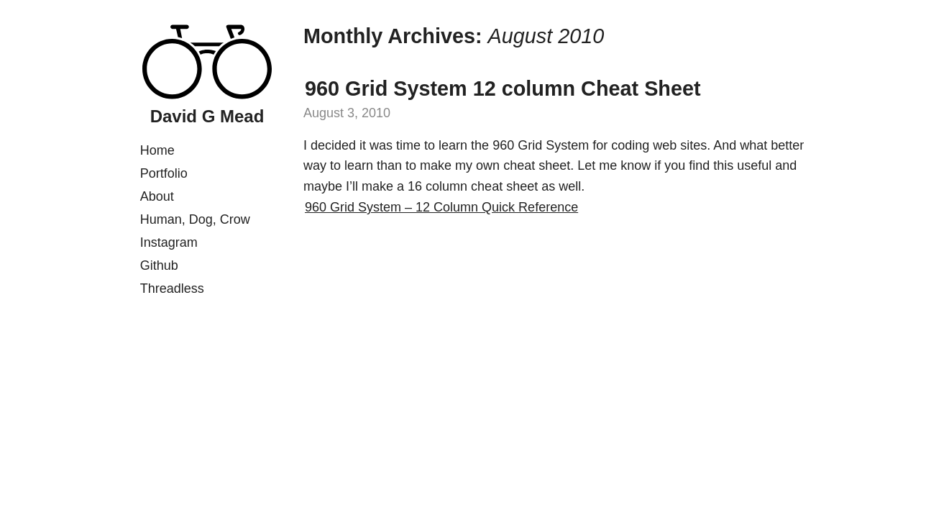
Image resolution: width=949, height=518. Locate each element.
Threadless (172, 288)
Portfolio (164, 173)
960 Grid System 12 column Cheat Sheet (503, 88)
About (157, 196)
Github (159, 265)
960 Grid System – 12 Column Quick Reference (441, 207)
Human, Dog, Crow (195, 219)
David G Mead (207, 116)
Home (157, 150)
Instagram (169, 242)
